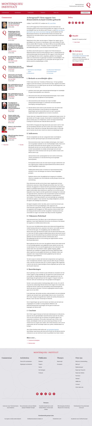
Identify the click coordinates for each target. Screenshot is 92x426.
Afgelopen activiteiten (26, 364)
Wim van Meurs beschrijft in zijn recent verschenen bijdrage (46, 31)
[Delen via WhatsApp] (79, 23)
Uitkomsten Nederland (54, 70)
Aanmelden (78, 65)
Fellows (78, 379)
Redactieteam (79, 367)
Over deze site (79, 387)
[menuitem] (6, 13)
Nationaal (59, 361)
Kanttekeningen (52, 71)
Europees (59, 364)
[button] (38, 394)
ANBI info (78, 381)
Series (40, 367)
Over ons (79, 358)
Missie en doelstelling (81, 361)
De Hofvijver (42, 370)
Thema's (60, 358)
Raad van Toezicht (80, 370)
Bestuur (78, 364)
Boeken (41, 361)
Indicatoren (31, 73)
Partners (78, 376)
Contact (78, 384)
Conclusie (50, 73)
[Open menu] (22, 13)
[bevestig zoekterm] (82, 13)
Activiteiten (24, 358)
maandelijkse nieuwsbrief (79, 56)
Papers (40, 364)
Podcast (41, 373)
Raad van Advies (80, 373)
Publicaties (43, 358)
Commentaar (7, 358)
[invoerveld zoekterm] (85, 12)
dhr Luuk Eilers (52, 23)
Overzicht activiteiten (26, 361)
